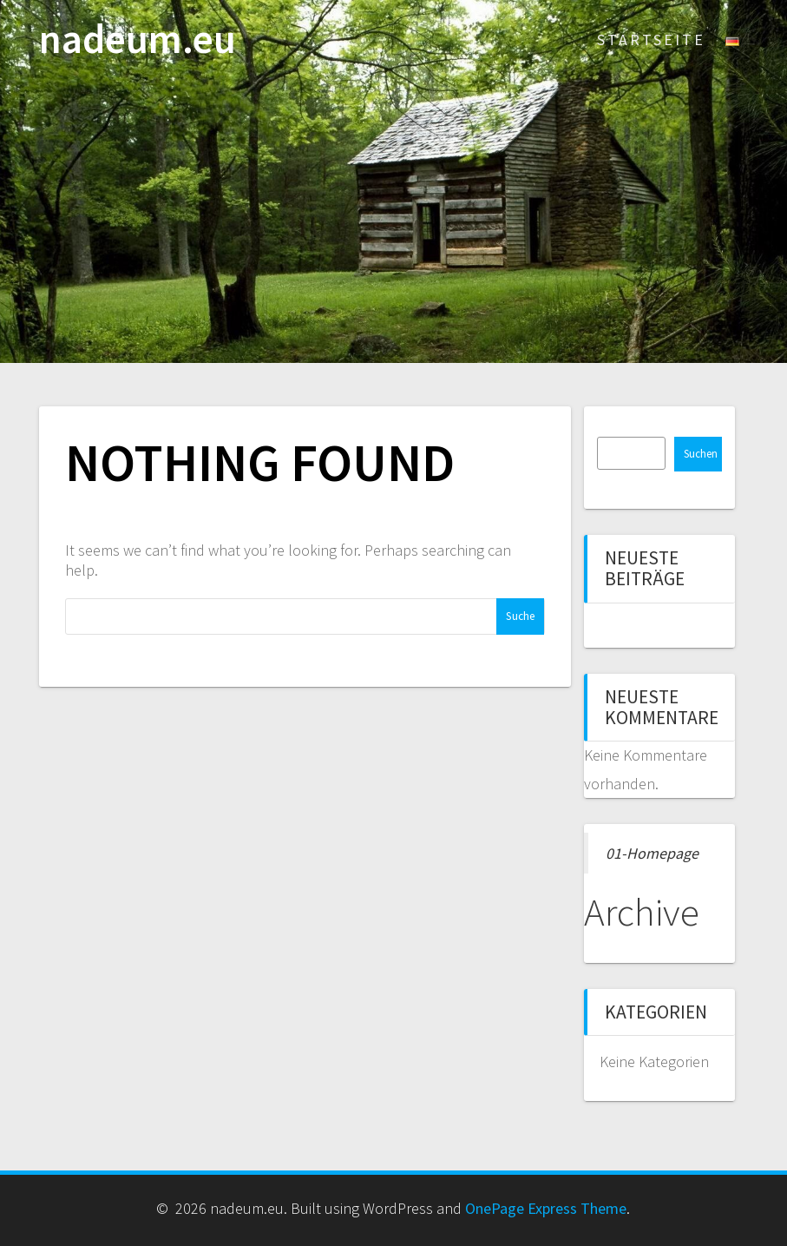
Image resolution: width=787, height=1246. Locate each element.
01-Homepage (652, 853)
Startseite (651, 39)
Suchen (701, 453)
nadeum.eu (137, 39)
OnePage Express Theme (545, 1208)
